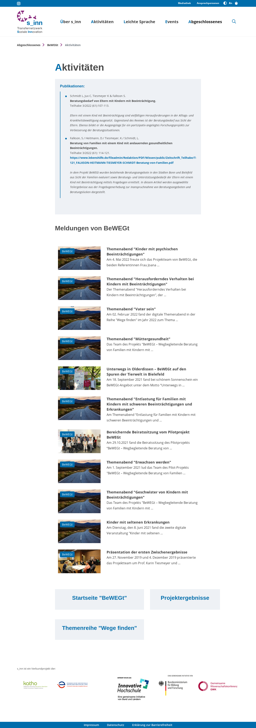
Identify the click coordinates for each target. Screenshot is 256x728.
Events (171, 21)
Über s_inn (70, 21)
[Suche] (234, 22)
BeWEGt (52, 45)
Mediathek (184, 3)
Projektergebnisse (185, 598)
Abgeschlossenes (205, 21)
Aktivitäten (102, 21)
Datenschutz (115, 725)
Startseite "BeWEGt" (99, 598)
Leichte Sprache (139, 21)
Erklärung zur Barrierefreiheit (152, 725)
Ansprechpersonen (208, 3)
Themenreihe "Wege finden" (99, 628)
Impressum (91, 725)
